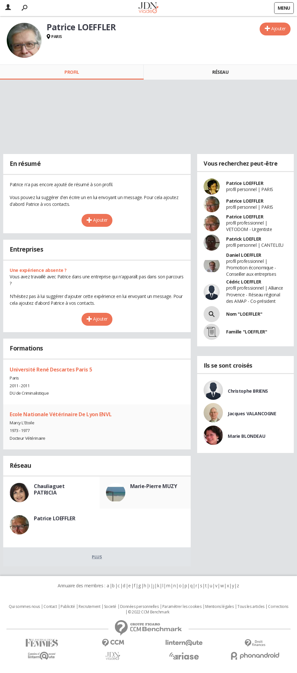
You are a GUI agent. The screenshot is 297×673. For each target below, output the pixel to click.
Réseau (220, 72)
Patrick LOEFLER (243, 239)
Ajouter (278, 28)
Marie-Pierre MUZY (153, 486)
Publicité (68, 606)
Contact (50, 606)
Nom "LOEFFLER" (244, 314)
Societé (110, 606)
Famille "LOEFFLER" (246, 332)
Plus (97, 557)
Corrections (278, 606)
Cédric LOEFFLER (243, 282)
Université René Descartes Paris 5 (51, 369)
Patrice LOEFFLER (54, 518)
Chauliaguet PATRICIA (49, 489)
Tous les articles (250, 606)
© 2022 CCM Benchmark (148, 612)
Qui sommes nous (24, 606)
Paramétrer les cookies (182, 606)
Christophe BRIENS (248, 391)
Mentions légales (219, 606)
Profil (71, 72)
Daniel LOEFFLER (243, 255)
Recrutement (89, 606)
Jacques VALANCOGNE (252, 413)
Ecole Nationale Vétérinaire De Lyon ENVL (60, 414)
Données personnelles (139, 606)
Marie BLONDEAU (246, 436)
